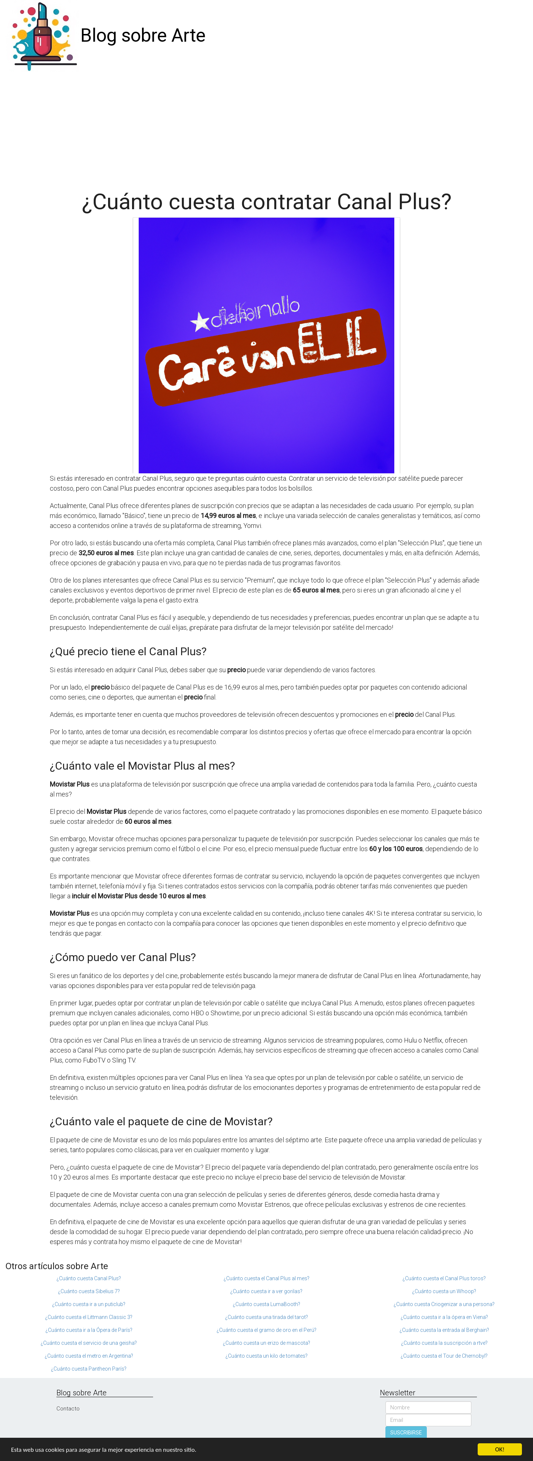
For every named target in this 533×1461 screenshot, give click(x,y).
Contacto (68, 1408)
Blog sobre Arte (142, 35)
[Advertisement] (266, 127)
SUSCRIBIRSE (406, 1433)
